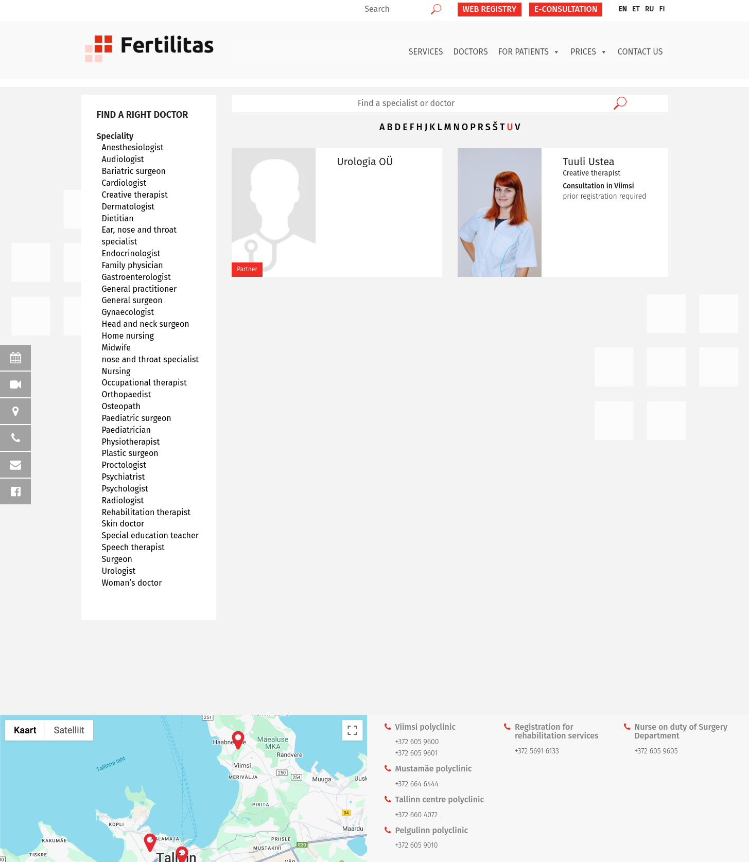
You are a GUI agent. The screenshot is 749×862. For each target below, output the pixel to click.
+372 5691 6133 (537, 751)
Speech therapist (133, 547)
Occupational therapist (144, 383)
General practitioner (139, 289)
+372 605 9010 (416, 845)
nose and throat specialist (150, 359)
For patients (529, 52)
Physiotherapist (131, 442)
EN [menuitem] (622, 9)
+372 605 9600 (417, 741)
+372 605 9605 (655, 751)
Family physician (132, 265)
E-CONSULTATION (566, 9)
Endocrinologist (131, 253)
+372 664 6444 (417, 784)
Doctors (470, 52)
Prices (588, 52)
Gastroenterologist (136, 277)
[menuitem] (623, 9)
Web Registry (489, 9)
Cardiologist (124, 183)
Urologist (119, 571)
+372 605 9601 (416, 753)
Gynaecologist (128, 312)
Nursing (116, 371)
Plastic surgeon (130, 453)
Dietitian (118, 218)
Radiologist (123, 500)
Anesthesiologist (133, 147)
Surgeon (117, 559)
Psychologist (125, 489)
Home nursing (128, 336)
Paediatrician (126, 430)
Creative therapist (135, 195)
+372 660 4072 (416, 815)
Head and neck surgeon (145, 324)
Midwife (116, 348)
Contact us (640, 52)
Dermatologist (128, 207)
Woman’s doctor (132, 583)
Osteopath (121, 406)
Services (426, 52)
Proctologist (124, 465)
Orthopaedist (126, 394)
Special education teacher (150, 535)
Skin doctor (123, 524)
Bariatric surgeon (134, 171)
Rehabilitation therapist (146, 512)
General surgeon (132, 300)
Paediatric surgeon (136, 418)
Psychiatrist (123, 477)
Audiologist (123, 159)
